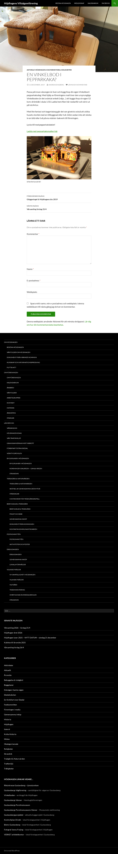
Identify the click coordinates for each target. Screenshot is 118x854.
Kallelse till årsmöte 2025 (15, 642)
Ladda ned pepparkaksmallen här (42, 131)
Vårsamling (12, 428)
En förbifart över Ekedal (14, 700)
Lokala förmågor (18, 565)
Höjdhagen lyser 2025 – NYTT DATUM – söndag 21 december (30, 637)
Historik (10, 408)
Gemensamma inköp (18, 519)
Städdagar (14, 494)
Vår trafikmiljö (14, 438)
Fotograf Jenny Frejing (13, 829)
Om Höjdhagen (10, 342)
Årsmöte (7, 675)
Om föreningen (11, 372)
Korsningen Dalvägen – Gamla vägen (26, 468)
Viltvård (13, 585)
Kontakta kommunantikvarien (23, 529)
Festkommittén (14, 534)
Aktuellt (31, 70)
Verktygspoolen (14, 453)
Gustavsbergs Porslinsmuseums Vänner (20, 810)
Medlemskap (79, 3)
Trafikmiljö (8, 763)
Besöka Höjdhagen (63, 3)
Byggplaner (9, 685)
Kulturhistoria (53, 70)
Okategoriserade (11, 744)
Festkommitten (10, 704)
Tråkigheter (9, 768)
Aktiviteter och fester (20, 544)
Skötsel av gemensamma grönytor (25, 489)
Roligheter (66, 70)
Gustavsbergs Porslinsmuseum (17, 805)
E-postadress (33, 280)
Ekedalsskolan (10, 695)
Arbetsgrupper (13, 398)
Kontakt (10, 403)
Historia (7, 719)
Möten (7, 739)
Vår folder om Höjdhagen (18, 352)
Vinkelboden (9, 795)
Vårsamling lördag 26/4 (14, 647)
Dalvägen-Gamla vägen (13, 690)
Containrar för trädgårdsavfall (25, 499)
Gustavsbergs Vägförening (15, 790)
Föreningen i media (12, 709)
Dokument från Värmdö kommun (22, 357)
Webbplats (32, 292)
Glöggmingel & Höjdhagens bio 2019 (59, 197)
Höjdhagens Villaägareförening (21, 3)
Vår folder (12, 393)
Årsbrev (10, 388)
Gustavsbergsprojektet (13, 815)
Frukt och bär (16, 514)
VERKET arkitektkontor (14, 834)
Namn (30, 269)
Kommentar (33, 234)
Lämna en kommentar (77, 85)
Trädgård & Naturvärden (18, 479)
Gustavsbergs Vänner (13, 800)
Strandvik (14, 474)
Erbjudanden (13, 549)
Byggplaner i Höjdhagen (18, 458)
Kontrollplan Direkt (12, 820)
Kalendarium (93, 3)
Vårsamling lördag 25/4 (59, 207)
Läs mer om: (9, 423)
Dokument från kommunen (22, 524)
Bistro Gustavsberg (12, 825)
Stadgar (10, 418)
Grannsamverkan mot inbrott (20, 443)
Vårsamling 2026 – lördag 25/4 (17, 628)
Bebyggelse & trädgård (17, 504)
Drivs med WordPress (12, 851)
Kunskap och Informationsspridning (23, 362)
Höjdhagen (40, 70)
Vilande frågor (14, 570)
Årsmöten (11, 413)
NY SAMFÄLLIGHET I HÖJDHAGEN (22, 575)
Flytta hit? (11, 367)
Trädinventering (17, 590)
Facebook (106, 3)
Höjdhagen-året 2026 (13, 633)
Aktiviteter (8, 665)
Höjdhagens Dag (14, 433)
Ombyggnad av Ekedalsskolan (23, 595)
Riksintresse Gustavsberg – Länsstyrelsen (21, 785)
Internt (7, 729)
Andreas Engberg (56, 85)
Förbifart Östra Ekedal (17, 448)
